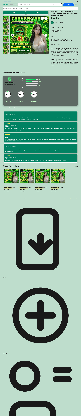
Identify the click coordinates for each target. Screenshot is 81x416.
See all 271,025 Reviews (8, 110)
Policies (34, 197)
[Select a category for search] (57, 4)
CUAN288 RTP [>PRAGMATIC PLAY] (15, 1)
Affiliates (38, 197)
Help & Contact (44, 197)
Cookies (53, 198)
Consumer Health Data (39, 198)
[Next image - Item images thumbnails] (46, 35)
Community (17, 197)
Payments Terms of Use (48, 198)
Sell (61, 1)
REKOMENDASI (54, 59)
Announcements (11, 197)
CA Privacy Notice (58, 198)
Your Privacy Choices (65, 198)
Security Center (23, 197)
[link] (77, 23)
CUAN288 (58, 48)
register (9, 1)
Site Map (49, 197)
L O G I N (14, 12)
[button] (68, 4)
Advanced (76, 4)
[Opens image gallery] (42, 18)
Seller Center (29, 197)
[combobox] (34, 4)
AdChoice (75, 198)
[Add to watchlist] (46, 18)
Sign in (5, 1)
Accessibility (24, 198)
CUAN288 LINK (22, 1)
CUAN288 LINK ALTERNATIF (39, 1)
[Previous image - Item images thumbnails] (12, 35)
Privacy (34, 198)
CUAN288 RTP (29, 1)
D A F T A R (37, 12)
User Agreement (29, 198)
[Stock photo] (6, 19)
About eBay (5, 197)
